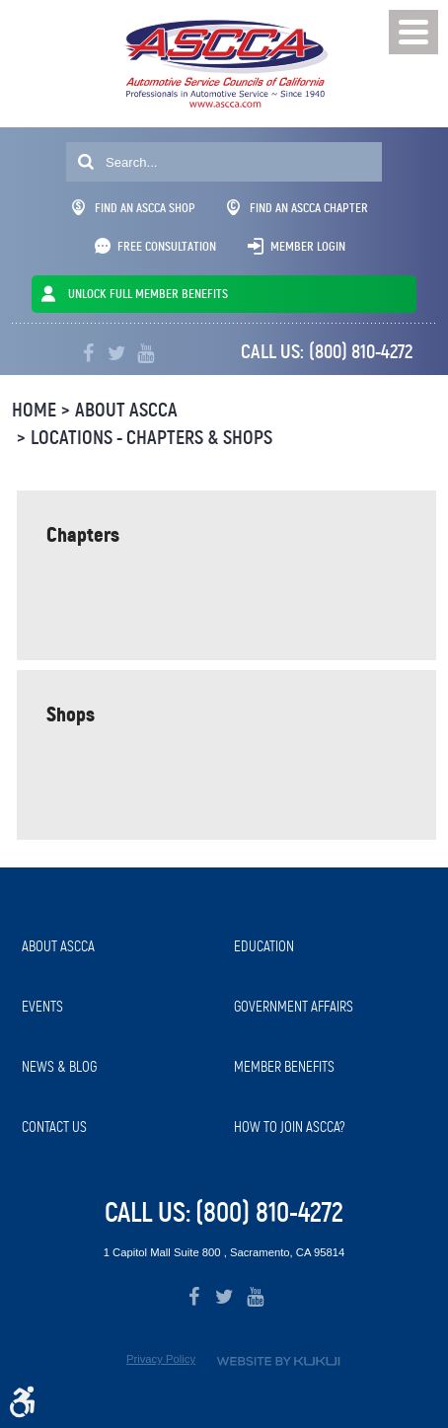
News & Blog (59, 1067)
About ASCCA (126, 410)
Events (42, 1006)
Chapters (82, 534)
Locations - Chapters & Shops (151, 437)
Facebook (88, 353)
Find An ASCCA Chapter (297, 207)
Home (34, 410)
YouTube (145, 353)
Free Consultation (166, 246)
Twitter (117, 353)
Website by (278, 1361)
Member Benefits (284, 1067)
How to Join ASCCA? (289, 1127)
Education (264, 946)
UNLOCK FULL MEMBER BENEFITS (148, 293)
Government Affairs (293, 1006)
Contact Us (54, 1127)
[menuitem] (118, 947)
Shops (70, 714)
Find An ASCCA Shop (133, 207)
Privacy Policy (160, 1359)
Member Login (307, 246)
